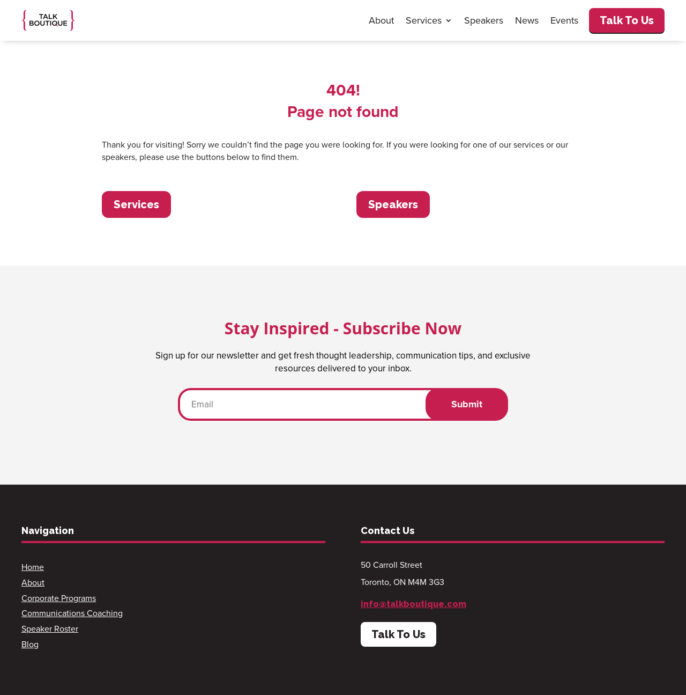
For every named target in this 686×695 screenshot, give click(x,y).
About (381, 20)
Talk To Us (627, 20)
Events (564, 20)
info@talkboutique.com (413, 604)
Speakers (483, 20)
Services (424, 20)
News (527, 20)
